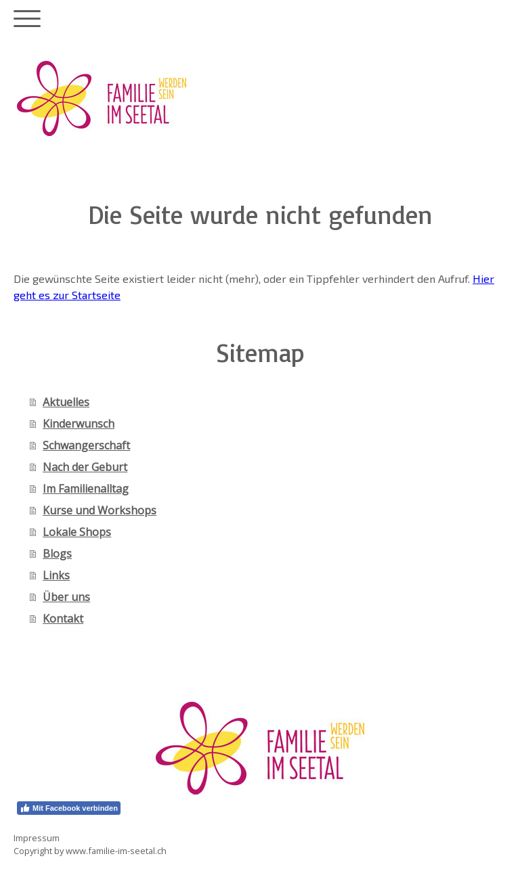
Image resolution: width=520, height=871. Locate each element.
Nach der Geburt (85, 467)
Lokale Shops (77, 531)
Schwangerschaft (86, 445)
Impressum (37, 838)
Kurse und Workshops (99, 510)
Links (56, 575)
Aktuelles (66, 402)
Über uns (66, 596)
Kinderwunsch (78, 423)
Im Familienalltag (86, 488)
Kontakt (63, 618)
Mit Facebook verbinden (69, 808)
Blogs (57, 553)
